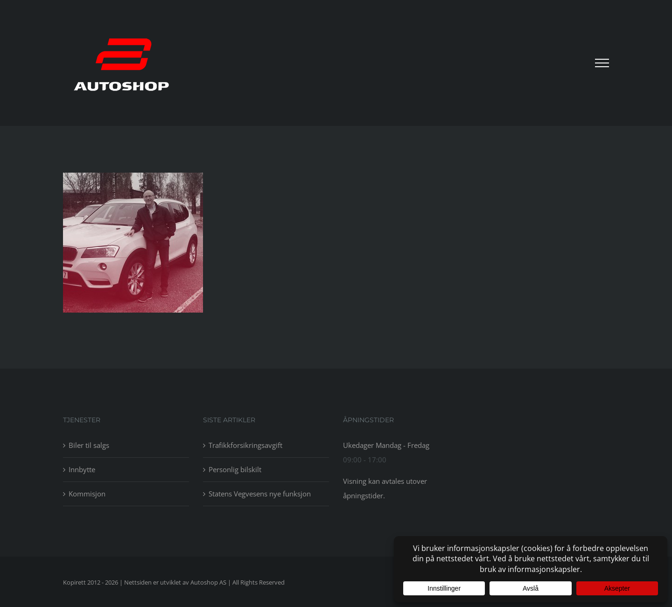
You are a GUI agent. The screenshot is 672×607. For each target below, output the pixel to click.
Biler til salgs (89, 445)
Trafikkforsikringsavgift (245, 445)
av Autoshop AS (204, 582)
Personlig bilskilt (235, 469)
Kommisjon (87, 493)
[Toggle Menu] (602, 63)
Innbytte (82, 469)
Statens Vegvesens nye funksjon (260, 493)
